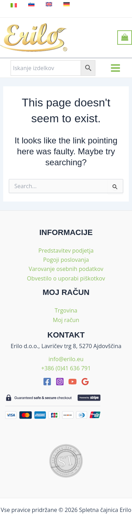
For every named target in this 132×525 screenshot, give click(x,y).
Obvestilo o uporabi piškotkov (66, 278)
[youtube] (72, 381)
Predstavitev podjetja (66, 250)
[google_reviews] (85, 381)
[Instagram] (60, 381)
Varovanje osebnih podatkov (66, 269)
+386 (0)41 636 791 (66, 368)
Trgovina (66, 310)
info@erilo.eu (66, 359)
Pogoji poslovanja (66, 260)
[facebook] (47, 381)
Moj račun (66, 320)
